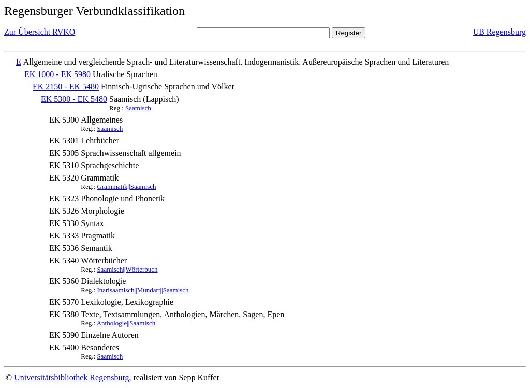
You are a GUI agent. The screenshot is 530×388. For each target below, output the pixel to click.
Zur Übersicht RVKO (39, 31)
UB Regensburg (499, 31)
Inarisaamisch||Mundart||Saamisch (142, 290)
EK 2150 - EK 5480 (66, 86)
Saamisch (138, 108)
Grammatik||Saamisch (126, 186)
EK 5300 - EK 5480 (74, 99)
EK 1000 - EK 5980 (57, 74)
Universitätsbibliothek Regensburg (71, 377)
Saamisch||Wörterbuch (127, 269)
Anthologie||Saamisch (126, 323)
